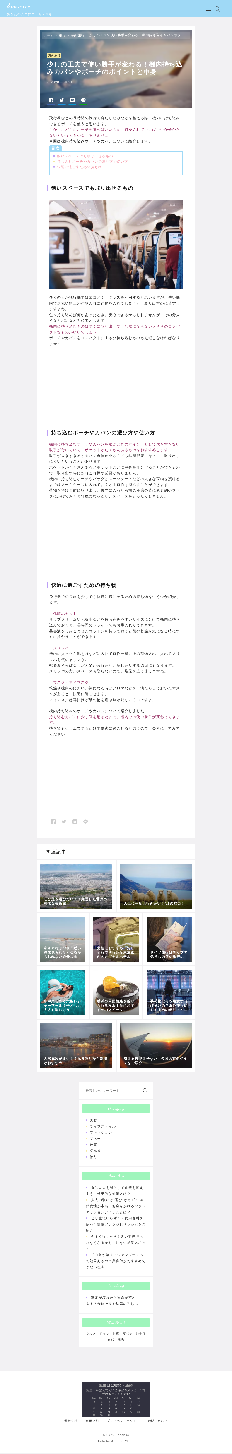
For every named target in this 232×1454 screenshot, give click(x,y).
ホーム (49, 36)
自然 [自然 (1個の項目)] (111, 1340)
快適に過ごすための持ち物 (79, 167)
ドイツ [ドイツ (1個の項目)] (104, 1334)
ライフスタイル (103, 1127)
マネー (95, 1139)
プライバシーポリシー (123, 1421)
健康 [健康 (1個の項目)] (116, 1334)
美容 (93, 1121)
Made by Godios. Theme (116, 1442)
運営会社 (70, 1421)
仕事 (93, 1145)
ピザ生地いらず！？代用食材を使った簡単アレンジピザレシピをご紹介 (116, 1225)
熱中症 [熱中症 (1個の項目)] (141, 1334)
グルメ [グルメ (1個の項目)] (91, 1334)
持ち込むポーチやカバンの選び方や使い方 (92, 162)
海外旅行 (78, 36)
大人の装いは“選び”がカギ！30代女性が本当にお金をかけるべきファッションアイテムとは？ (116, 1207)
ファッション (101, 1133)
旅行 (62, 36)
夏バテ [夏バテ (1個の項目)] (128, 1334)
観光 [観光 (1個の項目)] (121, 1340)
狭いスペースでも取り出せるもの (85, 157)
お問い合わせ (158, 1421)
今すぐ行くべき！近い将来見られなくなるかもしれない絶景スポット (116, 1243)
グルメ (95, 1152)
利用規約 (92, 1421)
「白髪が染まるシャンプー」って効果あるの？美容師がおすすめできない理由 (116, 1262)
